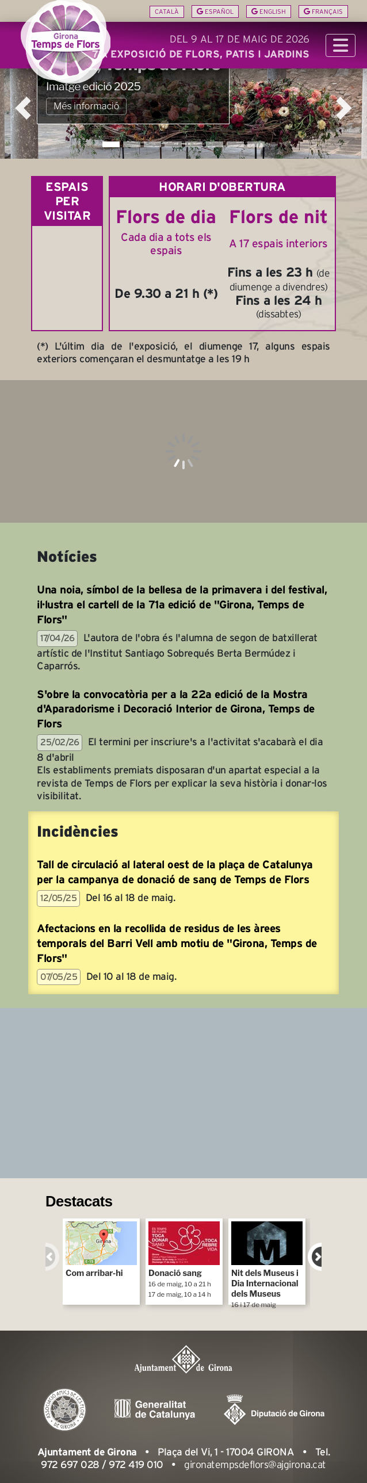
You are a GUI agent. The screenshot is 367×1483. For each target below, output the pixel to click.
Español (215, 11)
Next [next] (315, 1257)
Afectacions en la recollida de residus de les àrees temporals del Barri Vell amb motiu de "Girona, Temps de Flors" (177, 943)
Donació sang (184, 1259)
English (268, 11)
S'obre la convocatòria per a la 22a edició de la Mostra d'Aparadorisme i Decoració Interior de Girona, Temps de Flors (176, 709)
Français (323, 11)
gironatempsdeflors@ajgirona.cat (255, 1464)
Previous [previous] (52, 1257)
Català (167, 11)
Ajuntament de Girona (87, 1452)
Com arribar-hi (101, 1249)
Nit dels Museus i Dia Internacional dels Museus (267, 1263)
